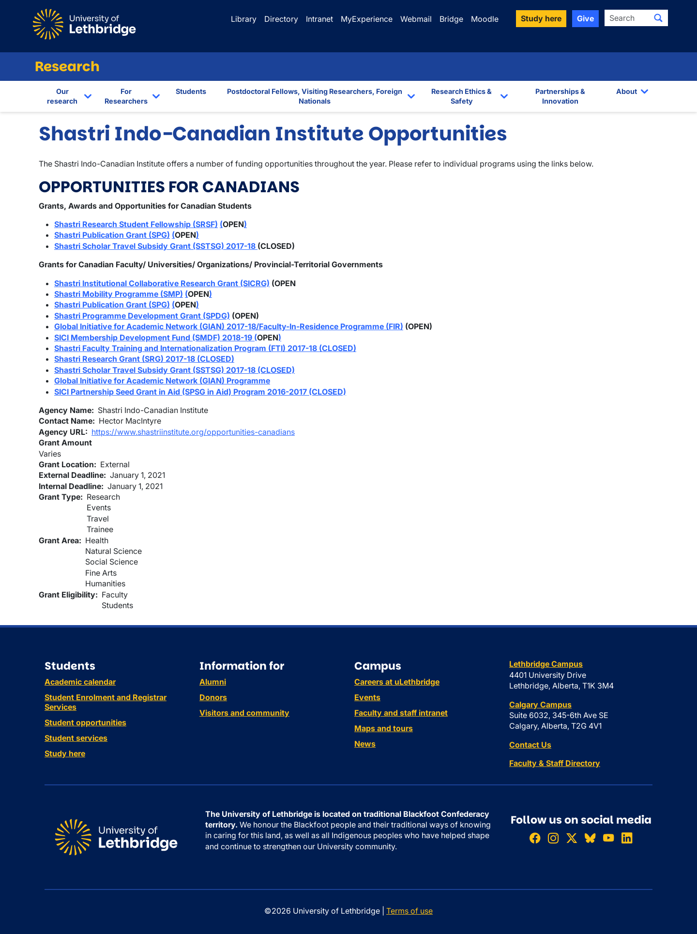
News (365, 744)
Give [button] (585, 18)
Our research (62, 96)
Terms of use (409, 911)
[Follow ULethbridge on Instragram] (553, 838)
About (626, 91)
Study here (65, 753)
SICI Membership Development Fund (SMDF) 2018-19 (154, 337)
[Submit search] (658, 18)
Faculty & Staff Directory (554, 763)
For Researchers (126, 96)
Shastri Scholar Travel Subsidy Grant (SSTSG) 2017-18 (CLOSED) (174, 370)
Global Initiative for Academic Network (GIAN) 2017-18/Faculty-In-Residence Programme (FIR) (228, 326)
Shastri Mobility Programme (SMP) (118, 294)
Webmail (416, 19)
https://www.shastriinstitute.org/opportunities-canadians (193, 432)
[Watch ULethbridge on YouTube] (608, 838)
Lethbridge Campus (546, 664)
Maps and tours (383, 728)
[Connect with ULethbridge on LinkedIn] (627, 838)
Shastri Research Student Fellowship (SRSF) (136, 224)
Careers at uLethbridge (396, 682)
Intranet (319, 19)
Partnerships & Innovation (560, 96)
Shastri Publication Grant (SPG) (112, 235)
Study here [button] (541, 18)
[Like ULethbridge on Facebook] (535, 838)
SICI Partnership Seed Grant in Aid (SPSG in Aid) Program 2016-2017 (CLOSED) (200, 392)
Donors (213, 697)
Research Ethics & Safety (461, 96)
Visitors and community (244, 713)
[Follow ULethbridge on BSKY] (590, 838)
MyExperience (367, 19)
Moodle (485, 19)
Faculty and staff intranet (401, 713)
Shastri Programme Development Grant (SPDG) (142, 316)
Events (367, 697)
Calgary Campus (540, 704)
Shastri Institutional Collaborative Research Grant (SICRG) (162, 283)
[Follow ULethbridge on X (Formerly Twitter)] (571, 838)
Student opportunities (85, 722)
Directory (281, 19)
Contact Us (530, 745)
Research (67, 66)
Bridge (451, 19)
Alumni (212, 682)
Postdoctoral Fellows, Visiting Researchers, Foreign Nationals (314, 96)
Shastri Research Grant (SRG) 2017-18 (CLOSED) (144, 359)
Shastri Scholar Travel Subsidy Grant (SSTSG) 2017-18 (156, 246)
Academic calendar (80, 682)
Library (244, 19)
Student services (76, 738)
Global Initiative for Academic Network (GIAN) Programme (162, 380)
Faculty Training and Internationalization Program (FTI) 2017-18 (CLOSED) (219, 348)
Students (191, 91)
